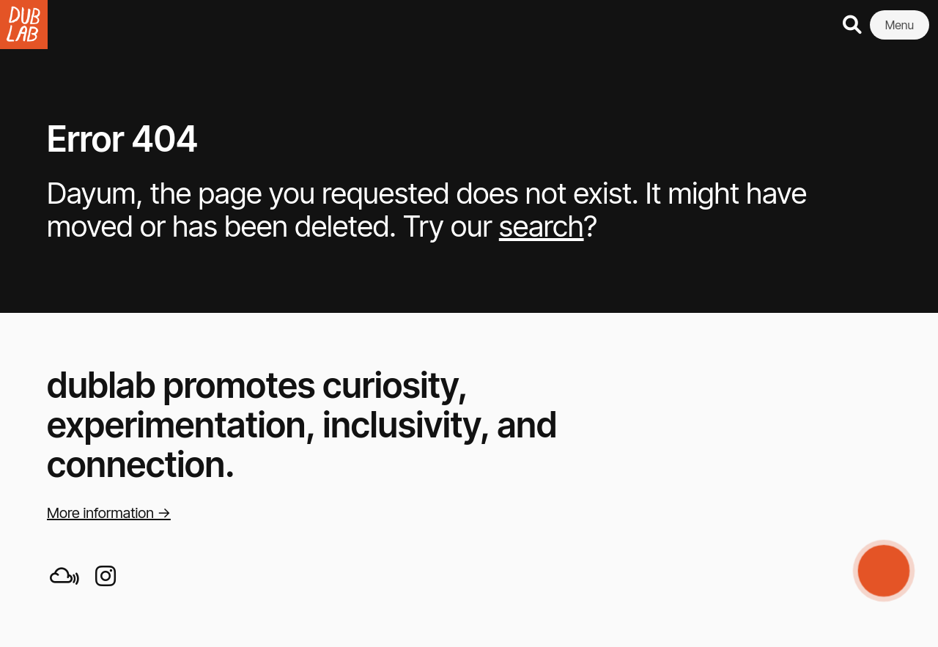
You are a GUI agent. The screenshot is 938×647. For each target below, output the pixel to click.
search (541, 226)
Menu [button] (899, 25)
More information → (109, 513)
